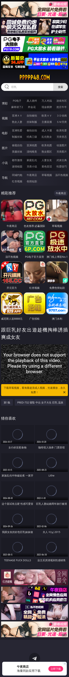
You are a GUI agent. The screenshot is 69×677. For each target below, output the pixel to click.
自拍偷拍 (32, 115)
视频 (5, 118)
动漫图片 (61, 145)
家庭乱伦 (32, 160)
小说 (5, 163)
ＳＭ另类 (61, 122)
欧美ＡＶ (47, 115)
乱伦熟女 (47, 136)
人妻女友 (47, 160)
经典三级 (32, 136)
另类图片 (61, 151)
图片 (5, 148)
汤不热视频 (61, 175)
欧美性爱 (61, 130)
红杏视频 (17, 181)
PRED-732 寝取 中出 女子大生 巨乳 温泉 (40, 402)
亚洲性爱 (17, 130)
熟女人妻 (17, 122)
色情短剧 (32, 181)
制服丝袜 (17, 136)
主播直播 (47, 122)
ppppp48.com (34, 77)
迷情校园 (17, 166)
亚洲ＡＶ (17, 115)
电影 (5, 133)
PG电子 (17, 100)
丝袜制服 (32, 122)
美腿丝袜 (17, 151)
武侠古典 (61, 160)
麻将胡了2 (17, 107)
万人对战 (47, 100)
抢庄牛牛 (61, 107)
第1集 (7, 402)
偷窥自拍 (17, 145)
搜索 (60, 87)
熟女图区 (47, 151)
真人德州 (32, 100)
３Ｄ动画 (61, 115)
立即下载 (56, 668)
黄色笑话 (47, 166)
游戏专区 (61, 100)
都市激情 (17, 160)
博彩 (5, 103)
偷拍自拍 (32, 130)
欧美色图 (47, 145)
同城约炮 (17, 175)
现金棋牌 (47, 107)
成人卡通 (47, 130)
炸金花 (32, 107)
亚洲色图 (32, 145)
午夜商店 (32, 175)
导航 (5, 178)
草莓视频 (47, 175)
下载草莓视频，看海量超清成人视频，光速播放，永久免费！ (35, 390)
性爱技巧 (61, 166)
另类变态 (61, 136)
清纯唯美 (32, 151)
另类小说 (32, 166)
